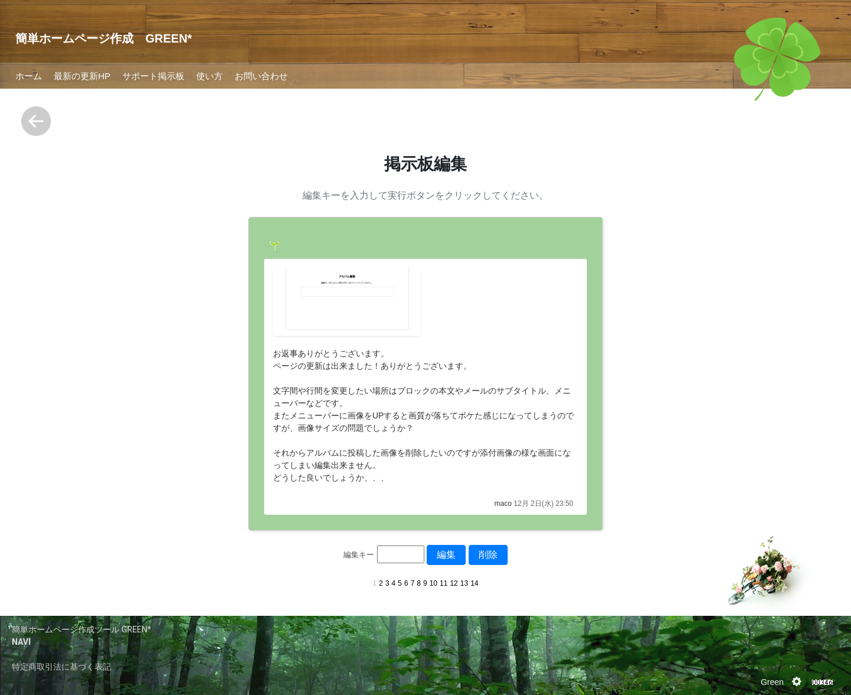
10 (433, 583)
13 (464, 583)
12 (453, 583)
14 (474, 583)
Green (772, 682)
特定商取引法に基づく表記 (61, 666)
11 (443, 583)
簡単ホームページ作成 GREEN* (103, 38)
